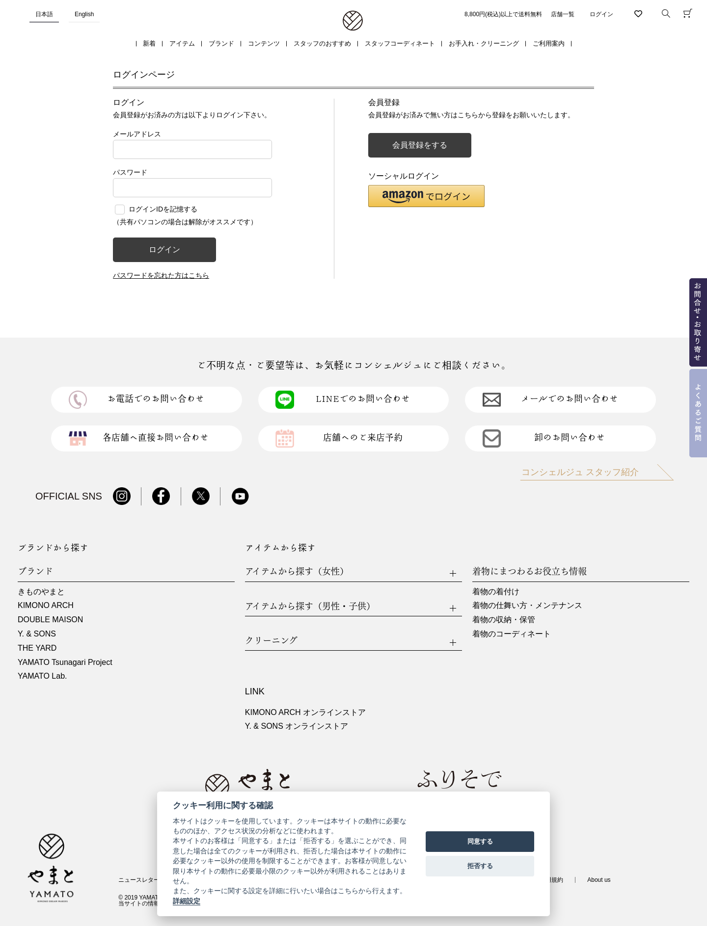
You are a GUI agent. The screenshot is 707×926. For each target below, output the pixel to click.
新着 (149, 43)
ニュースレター (139, 879)
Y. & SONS (37, 634)
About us (598, 879)
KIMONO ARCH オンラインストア (305, 712)
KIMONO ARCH (46, 605)
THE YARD (37, 648)
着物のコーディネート (511, 634)
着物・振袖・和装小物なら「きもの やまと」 (352, 21)
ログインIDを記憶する (163, 209)
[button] (426, 196)
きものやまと (41, 591)
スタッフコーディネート (400, 43)
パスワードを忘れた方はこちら (161, 275)
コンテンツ (264, 43)
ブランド (221, 43)
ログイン (601, 14)
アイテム (182, 43)
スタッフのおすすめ (322, 43)
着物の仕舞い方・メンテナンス (527, 605)
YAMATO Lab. (42, 676)
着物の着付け (495, 591)
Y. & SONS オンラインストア (296, 726)
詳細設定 (186, 901)
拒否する (480, 866)
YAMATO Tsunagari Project (65, 662)
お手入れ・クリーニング (484, 43)
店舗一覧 (562, 14)
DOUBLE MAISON (50, 619)
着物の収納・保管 (503, 619)
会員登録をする (419, 145)
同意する (480, 841)
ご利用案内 (549, 43)
